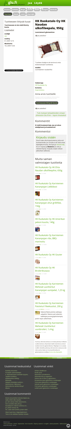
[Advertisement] (51, 76)
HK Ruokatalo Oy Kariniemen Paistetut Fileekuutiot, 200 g (49, 305)
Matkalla (53, 10)
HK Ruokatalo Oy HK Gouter (48, 254)
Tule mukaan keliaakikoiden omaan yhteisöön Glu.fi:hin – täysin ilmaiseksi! (51, 114)
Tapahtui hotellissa (10, 376)
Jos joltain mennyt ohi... (12, 408)
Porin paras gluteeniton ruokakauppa (46, 386)
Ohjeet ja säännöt (38, 423)
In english (46, 423)
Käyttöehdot (21, 423)
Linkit (23, 14)
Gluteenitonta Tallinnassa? (13, 384)
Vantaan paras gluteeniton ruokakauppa (46, 384)
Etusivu (7, 10)
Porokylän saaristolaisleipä (13, 372)
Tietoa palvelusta (7, 423)
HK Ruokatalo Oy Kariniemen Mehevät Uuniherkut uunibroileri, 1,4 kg (49, 326)
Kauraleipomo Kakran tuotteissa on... (16, 406)
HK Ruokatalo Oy (41, 85)
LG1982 (41, 309)
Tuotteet (7, 14)
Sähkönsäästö (63, 423)
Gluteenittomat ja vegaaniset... (44, 376)
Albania (7, 388)
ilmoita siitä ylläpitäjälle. (55, 352)
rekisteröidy (60, 145)
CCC (40, 189)
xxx (40, 173)
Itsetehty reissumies (11, 370)
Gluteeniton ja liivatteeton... (43, 374)
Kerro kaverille (29, 423)
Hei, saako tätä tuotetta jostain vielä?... (16, 409)
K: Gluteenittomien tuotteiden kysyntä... (16, 374)
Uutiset (15, 423)
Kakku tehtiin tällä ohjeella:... (13, 400)
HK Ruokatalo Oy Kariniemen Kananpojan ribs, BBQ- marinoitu (49, 238)
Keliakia (15, 10)
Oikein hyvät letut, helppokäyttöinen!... (16, 412)
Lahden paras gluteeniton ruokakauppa (46, 388)
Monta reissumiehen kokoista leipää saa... (17, 398)
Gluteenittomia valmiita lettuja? (14, 386)
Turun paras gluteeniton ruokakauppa (46, 382)
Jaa (30, 2)
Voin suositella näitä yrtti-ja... (13, 404)
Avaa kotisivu (39, 90)
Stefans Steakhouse (40, 370)
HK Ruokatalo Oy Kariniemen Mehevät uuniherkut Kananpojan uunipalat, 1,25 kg (50, 287)
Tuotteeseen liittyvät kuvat (47, 103)
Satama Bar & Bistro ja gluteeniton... (45, 378)
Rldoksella (8, 380)
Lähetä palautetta (54, 423)
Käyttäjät (31, 14)
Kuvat (16, 14)
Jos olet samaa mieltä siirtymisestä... (16, 402)
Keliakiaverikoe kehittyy (12, 378)
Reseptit (45, 10)
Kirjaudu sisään (46, 137)
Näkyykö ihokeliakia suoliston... (14, 382)
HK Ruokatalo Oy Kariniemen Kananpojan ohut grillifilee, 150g (49, 202)
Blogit (23, 10)
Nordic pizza (38, 372)
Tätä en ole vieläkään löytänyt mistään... (17, 414)
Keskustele (35, 8)
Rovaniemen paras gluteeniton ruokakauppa (48, 380)
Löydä (38, 2)
